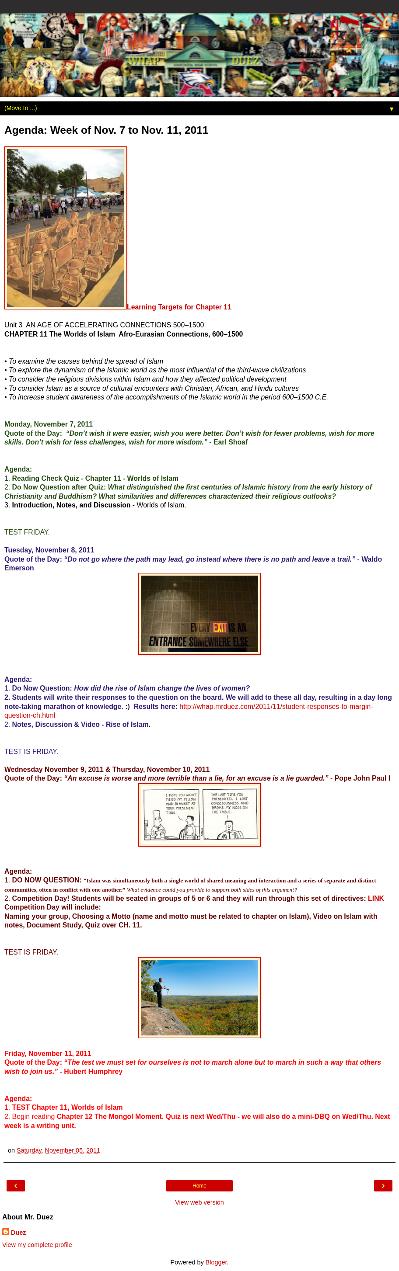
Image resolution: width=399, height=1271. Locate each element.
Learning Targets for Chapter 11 (179, 307)
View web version (199, 1202)
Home (199, 1186)
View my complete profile (37, 1244)
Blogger (216, 1262)
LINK (376, 898)
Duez (18, 1232)
